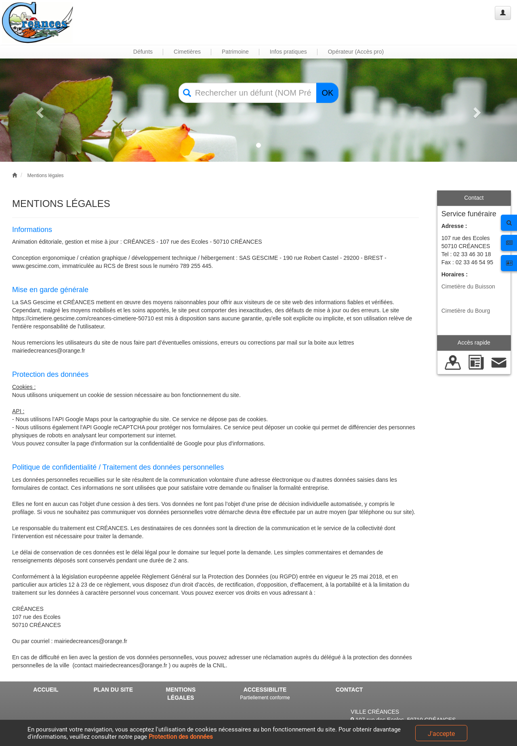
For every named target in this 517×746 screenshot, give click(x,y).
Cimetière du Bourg (465, 310)
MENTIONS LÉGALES (180, 693)
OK (327, 92)
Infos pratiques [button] (288, 51)
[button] (39, 110)
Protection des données (181, 736)
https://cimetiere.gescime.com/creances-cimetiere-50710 (83, 318)
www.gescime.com (35, 266)
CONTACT (349, 689)
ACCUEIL (45, 689)
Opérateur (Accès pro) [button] (356, 51)
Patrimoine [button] (235, 51)
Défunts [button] (143, 51)
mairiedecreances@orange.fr (48, 350)
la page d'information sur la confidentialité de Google (136, 443)
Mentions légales (45, 175)
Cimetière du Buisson (468, 286)
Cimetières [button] (187, 51)
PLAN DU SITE (113, 689)
